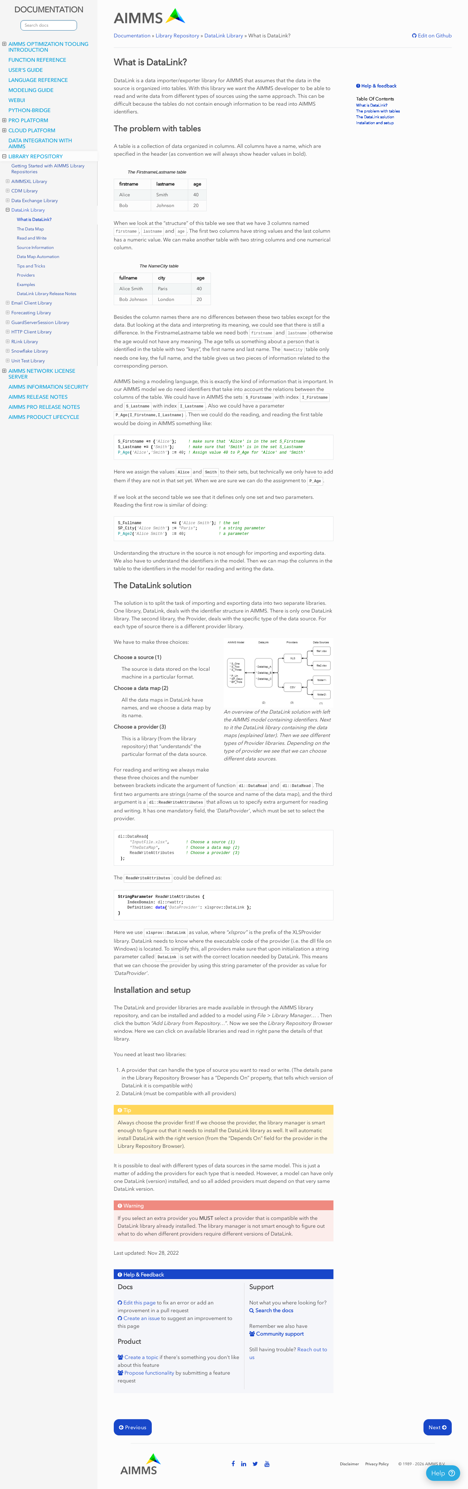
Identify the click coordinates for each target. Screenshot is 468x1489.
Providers (26, 275)
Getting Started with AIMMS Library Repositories (47, 169)
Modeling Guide (31, 90)
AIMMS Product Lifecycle (43, 417)
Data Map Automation (38, 256)
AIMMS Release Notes (38, 397)
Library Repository (32, 156)
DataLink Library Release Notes (46, 293)
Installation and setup (375, 123)
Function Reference (37, 60)
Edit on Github (434, 35)
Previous (133, 1427)
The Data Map (30, 229)
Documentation (132, 35)
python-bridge (29, 110)
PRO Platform (25, 120)
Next (438, 1427)
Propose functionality (148, 1372)
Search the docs (273, 1310)
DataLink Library (25, 210)
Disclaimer (349, 1464)
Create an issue (141, 1318)
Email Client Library (29, 303)
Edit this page (139, 1302)
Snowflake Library (27, 351)
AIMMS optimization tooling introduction (45, 47)
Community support (279, 1333)
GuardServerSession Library (37, 323)
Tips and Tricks (31, 266)
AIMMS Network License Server (38, 374)
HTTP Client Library (29, 332)
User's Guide (25, 70)
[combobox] (48, 25)
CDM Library (22, 191)
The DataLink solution (375, 117)
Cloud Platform (28, 130)
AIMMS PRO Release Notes (44, 407)
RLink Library (22, 342)
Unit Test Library (25, 361)
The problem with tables (378, 111)
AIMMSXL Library (26, 182)
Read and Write (31, 238)
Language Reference (38, 80)
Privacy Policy (377, 1464)
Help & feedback (378, 86)
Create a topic (140, 1357)
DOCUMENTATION (48, 9)
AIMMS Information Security (48, 386)
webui (16, 100)
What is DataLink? (34, 219)
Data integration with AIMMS (40, 143)
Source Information (35, 247)
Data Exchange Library (32, 201)
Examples (26, 284)
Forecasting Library (28, 313)
